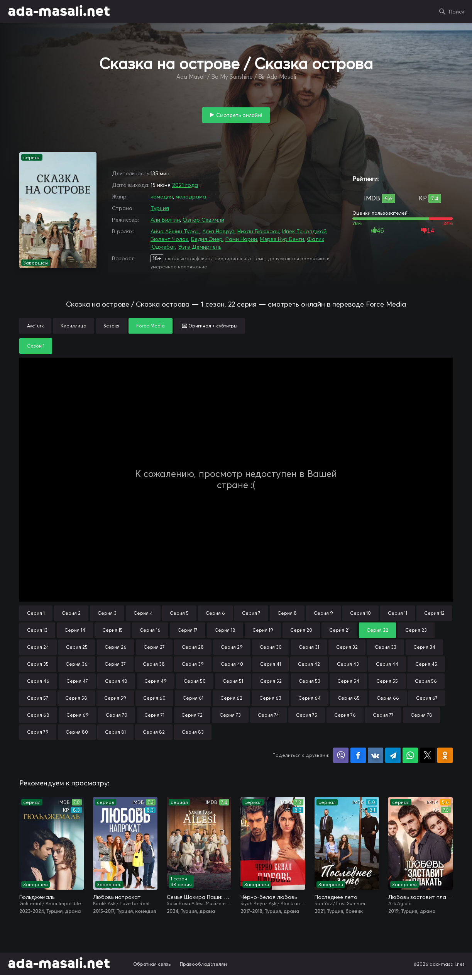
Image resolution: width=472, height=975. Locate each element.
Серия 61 (193, 698)
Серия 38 (154, 664)
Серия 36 (77, 664)
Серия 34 (424, 647)
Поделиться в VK (375, 755)
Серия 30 (271, 647)
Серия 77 (383, 715)
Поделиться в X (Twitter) (427, 755)
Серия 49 (155, 681)
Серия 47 (77, 681)
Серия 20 (301, 630)
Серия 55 (387, 681)
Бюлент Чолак (169, 239)
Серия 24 (38, 647)
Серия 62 (231, 698)
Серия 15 (112, 630)
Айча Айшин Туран (175, 231)
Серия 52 (271, 681)
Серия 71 (154, 715)
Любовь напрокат (117, 897)
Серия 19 (262, 630)
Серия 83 (193, 732)
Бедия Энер (207, 239)
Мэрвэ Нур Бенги (282, 239)
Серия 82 (154, 732)
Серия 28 (193, 647)
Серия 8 (287, 613)
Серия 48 (116, 681)
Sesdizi (111, 326)
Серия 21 (339, 630)
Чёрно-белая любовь (268, 897)
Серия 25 (77, 647)
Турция (160, 208)
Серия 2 (71, 613)
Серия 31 (309, 647)
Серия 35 (38, 664)
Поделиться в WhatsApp (410, 755)
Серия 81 (115, 732)
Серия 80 (77, 732)
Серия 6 (215, 613)
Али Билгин (165, 219)
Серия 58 (76, 698)
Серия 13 (37, 630)
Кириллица (73, 326)
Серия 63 (270, 698)
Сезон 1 (35, 346)
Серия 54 (348, 681)
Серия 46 (38, 681)
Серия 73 (230, 715)
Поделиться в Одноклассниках (445, 755)
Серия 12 (434, 613)
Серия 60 (154, 698)
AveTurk (35, 326)
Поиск (456, 11)
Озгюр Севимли (203, 219)
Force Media (150, 326)
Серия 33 (385, 647)
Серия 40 (232, 664)
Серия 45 (426, 664)
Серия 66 (388, 698)
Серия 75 (306, 715)
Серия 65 (349, 698)
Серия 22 (377, 630)
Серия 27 (154, 647)
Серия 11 (397, 613)
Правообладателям (203, 964)
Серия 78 (421, 715)
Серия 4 (143, 613)
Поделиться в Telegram (393, 755)
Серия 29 (232, 647)
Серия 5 (179, 613)
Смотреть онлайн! (239, 115)
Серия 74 (268, 715)
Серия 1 (36, 613)
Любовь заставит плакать (420, 897)
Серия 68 (38, 715)
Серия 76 (345, 715)
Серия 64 (309, 698)
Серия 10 (360, 613)
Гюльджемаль (36, 897)
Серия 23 (416, 630)
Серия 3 (107, 613)
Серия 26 (116, 647)
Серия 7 (251, 613)
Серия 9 (323, 613)
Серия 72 (192, 715)
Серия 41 (270, 664)
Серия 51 (233, 681)
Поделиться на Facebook (358, 755)
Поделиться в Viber (341, 755)
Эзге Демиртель (199, 246)
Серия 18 (225, 630)
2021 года (185, 184)
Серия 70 (116, 715)
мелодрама (191, 196)
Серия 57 (37, 698)
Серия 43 (348, 664)
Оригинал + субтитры (209, 326)
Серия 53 (309, 681)
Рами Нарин (241, 239)
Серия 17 (188, 630)
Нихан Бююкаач (258, 231)
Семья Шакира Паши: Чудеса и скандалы (199, 897)
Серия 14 (74, 630)
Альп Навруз (218, 231)
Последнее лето (336, 897)
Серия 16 (150, 630)
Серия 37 (115, 664)
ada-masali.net (59, 11)
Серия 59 (115, 698)
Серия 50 (195, 681)
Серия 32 (347, 647)
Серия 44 (387, 664)
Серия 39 (193, 664)
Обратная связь (152, 964)
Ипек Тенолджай (304, 231)
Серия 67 (427, 698)
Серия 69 (77, 715)
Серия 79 (38, 732)
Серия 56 (426, 681)
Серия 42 (309, 664)
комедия (162, 196)
